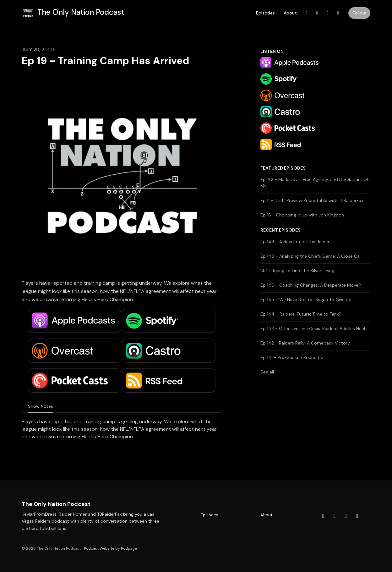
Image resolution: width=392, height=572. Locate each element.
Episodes (265, 13)
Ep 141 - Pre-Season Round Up (292, 357)
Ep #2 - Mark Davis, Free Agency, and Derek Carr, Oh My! (314, 183)
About (290, 13)
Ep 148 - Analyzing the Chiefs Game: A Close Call (311, 256)
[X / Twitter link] (327, 13)
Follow (359, 13)
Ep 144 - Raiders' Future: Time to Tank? (300, 314)
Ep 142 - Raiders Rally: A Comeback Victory (305, 343)
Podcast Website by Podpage (110, 548)
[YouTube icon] (334, 516)
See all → (270, 372)
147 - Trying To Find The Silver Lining (297, 270)
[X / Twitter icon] (346, 516)
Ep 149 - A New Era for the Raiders (296, 241)
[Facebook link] (306, 13)
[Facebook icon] (323, 516)
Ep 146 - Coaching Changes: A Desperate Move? (310, 285)
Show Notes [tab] (40, 406)
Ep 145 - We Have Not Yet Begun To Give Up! (306, 299)
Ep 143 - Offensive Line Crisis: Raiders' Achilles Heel (312, 328)
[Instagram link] (338, 13)
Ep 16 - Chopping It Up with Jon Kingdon (302, 215)
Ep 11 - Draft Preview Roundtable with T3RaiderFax (311, 200)
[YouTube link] (317, 13)
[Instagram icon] (357, 516)
